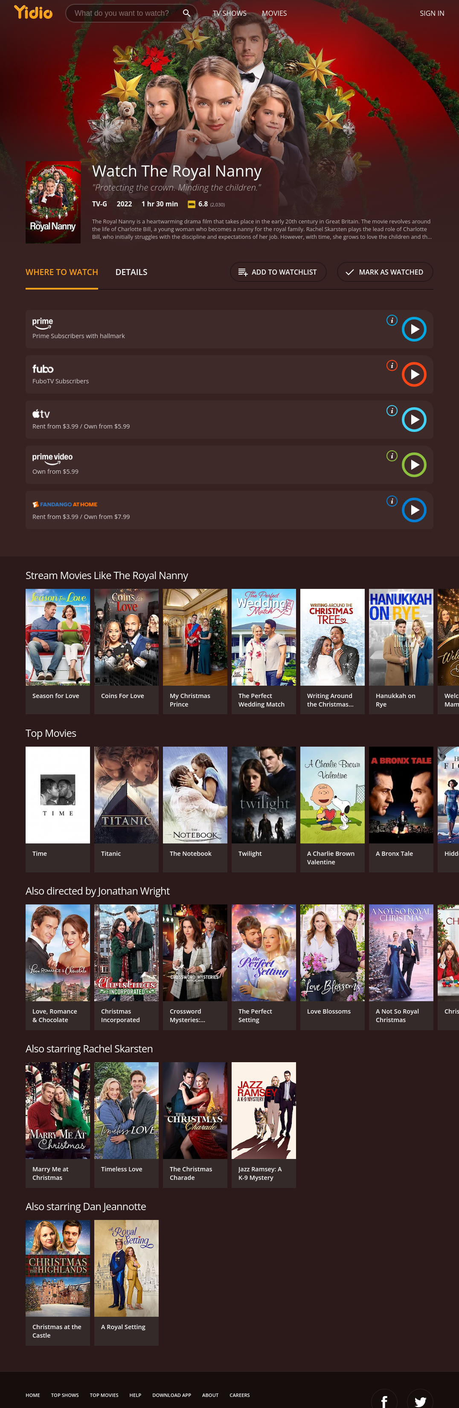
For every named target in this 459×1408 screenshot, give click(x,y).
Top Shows (65, 1395)
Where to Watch (62, 272)
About (210, 1395)
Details (131, 272)
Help (136, 1395)
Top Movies (104, 1395)
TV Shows (230, 13)
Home (33, 1395)
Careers (240, 1395)
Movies (274, 13)
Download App (171, 1395)
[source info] (390, 320)
